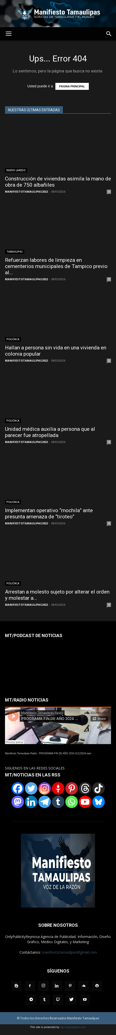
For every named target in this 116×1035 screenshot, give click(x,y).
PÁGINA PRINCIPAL (72, 86)
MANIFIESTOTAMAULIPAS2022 (26, 191)
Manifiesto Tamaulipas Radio (21, 753)
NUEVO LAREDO (16, 170)
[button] (109, 34)
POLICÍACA (12, 339)
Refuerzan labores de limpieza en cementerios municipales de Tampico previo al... (56, 266)
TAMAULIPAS (14, 251)
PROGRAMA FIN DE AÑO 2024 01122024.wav (65, 753)
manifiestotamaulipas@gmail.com (69, 952)
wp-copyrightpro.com (73, 1027)
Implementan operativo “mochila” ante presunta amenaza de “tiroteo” (49, 513)
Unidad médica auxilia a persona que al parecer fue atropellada (50, 432)
